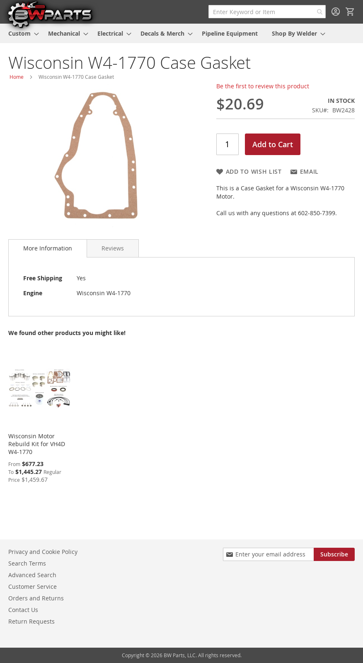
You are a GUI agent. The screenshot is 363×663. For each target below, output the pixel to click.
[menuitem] (21, 33)
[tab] (47, 248)
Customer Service (32, 586)
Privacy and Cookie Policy (42, 552)
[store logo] (49, 14)
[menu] (181, 33)
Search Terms (27, 563)
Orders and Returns (36, 598)
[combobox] (267, 11)
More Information (47, 248)
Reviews (113, 248)
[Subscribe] (334, 554)
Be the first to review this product (262, 86)
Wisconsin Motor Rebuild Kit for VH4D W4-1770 (36, 444)
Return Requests (31, 621)
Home (17, 76)
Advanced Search (32, 575)
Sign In (335, 11)
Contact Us (23, 610)
